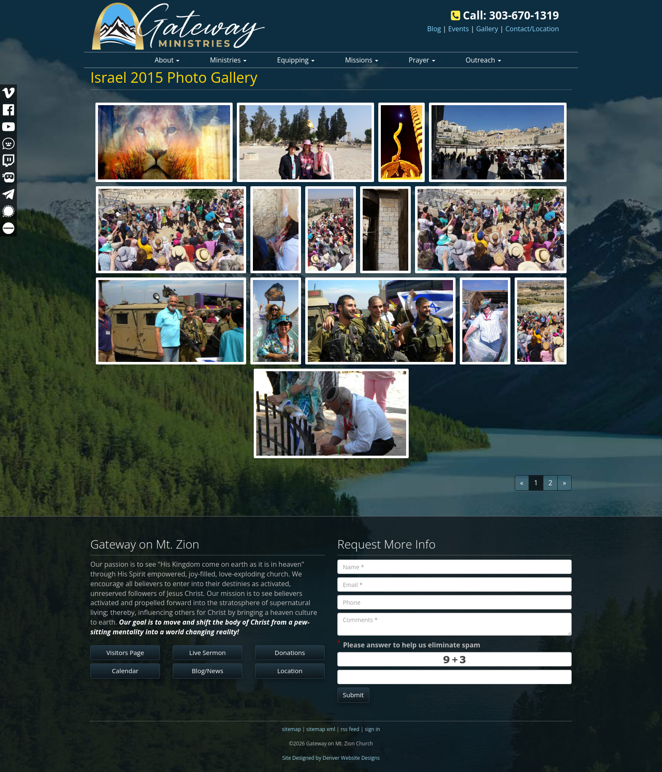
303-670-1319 (524, 15)
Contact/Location (532, 28)
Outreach (483, 60)
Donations (290, 652)
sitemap (291, 729)
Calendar (125, 670)
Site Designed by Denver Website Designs (331, 757)
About (167, 60)
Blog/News (207, 670)
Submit (353, 694)
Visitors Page (125, 652)
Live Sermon (207, 652)
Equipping (296, 60)
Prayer (422, 60)
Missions (361, 60)
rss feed (350, 729)
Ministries (228, 60)
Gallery (487, 28)
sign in (372, 729)
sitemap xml (321, 729)
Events (458, 28)
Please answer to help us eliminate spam (408, 644)
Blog (434, 28)
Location (290, 670)
